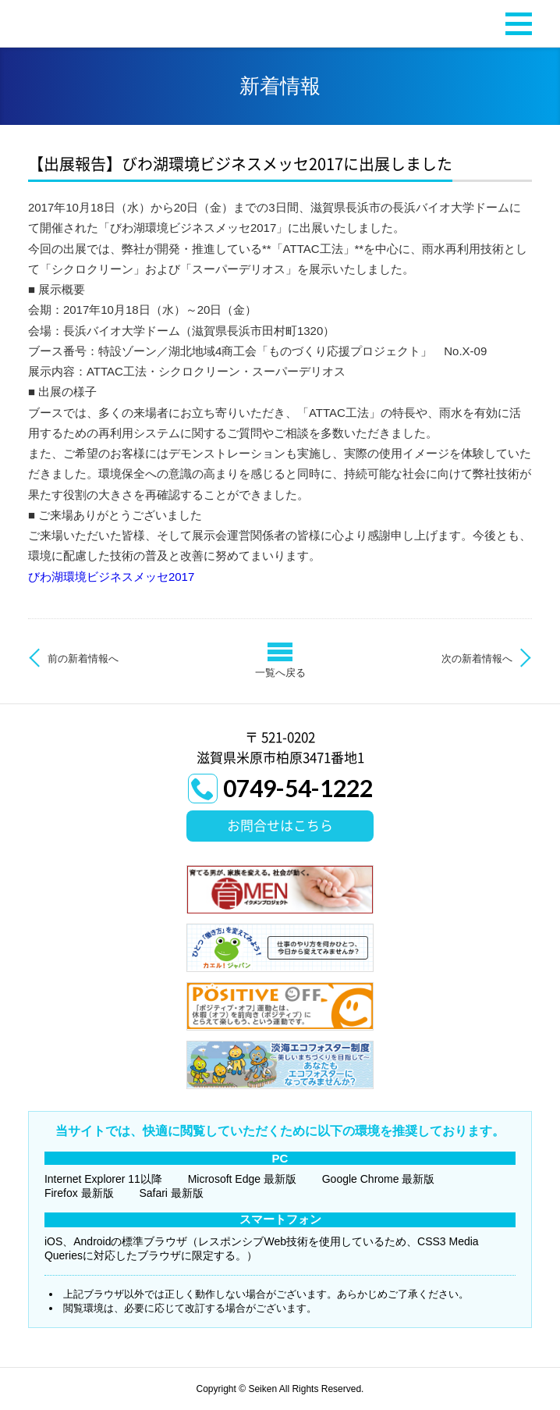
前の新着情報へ (83, 658)
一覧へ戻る (280, 672)
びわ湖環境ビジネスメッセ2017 (111, 576)
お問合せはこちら (280, 825)
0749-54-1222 (298, 788)
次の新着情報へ (476, 658)
